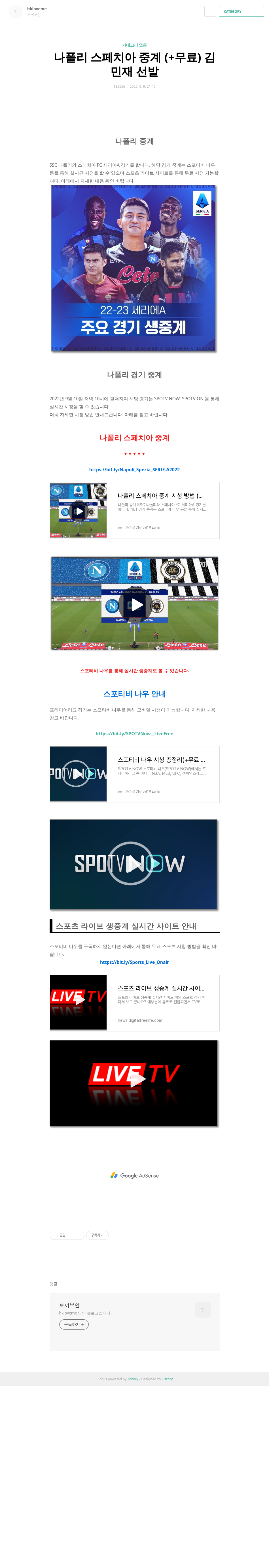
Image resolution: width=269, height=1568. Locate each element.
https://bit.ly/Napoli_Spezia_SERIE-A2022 (134, 651)
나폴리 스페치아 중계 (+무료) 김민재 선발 (135, 64)
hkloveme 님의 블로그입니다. (85, 1494)
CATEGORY (242, 11)
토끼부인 (69, 1486)
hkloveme (39, 8)
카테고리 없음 (134, 45)
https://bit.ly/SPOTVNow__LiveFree (134, 915)
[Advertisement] (135, 170)
